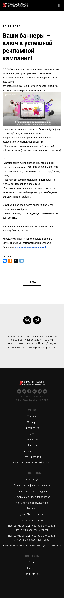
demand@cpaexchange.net (30, 247)
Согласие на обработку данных (32, 491)
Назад (32, 281)
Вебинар (32, 508)
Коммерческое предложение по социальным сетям (32, 545)
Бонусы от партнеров (32, 520)
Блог (32, 433)
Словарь (32, 422)
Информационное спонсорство (32, 497)
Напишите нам (32, 574)
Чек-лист (32, 445)
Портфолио (32, 439)
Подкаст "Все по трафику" (32, 514)
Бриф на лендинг (32, 451)
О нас (32, 562)
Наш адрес (32, 568)
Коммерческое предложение (32, 502)
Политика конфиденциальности (32, 485)
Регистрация (32, 479)
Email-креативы (32, 457)
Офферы (32, 416)
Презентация (32, 428)
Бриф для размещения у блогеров (32, 462)
